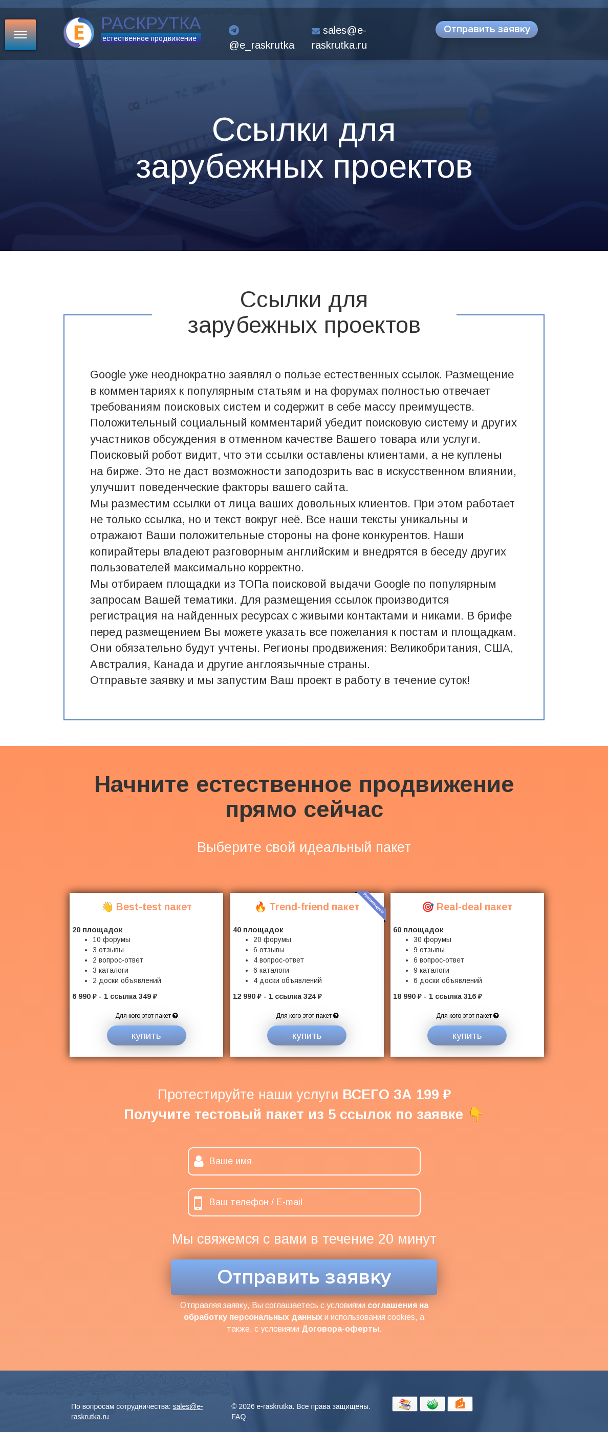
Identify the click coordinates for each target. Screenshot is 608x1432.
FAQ (238, 1417)
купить (146, 1035)
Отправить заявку (487, 29)
